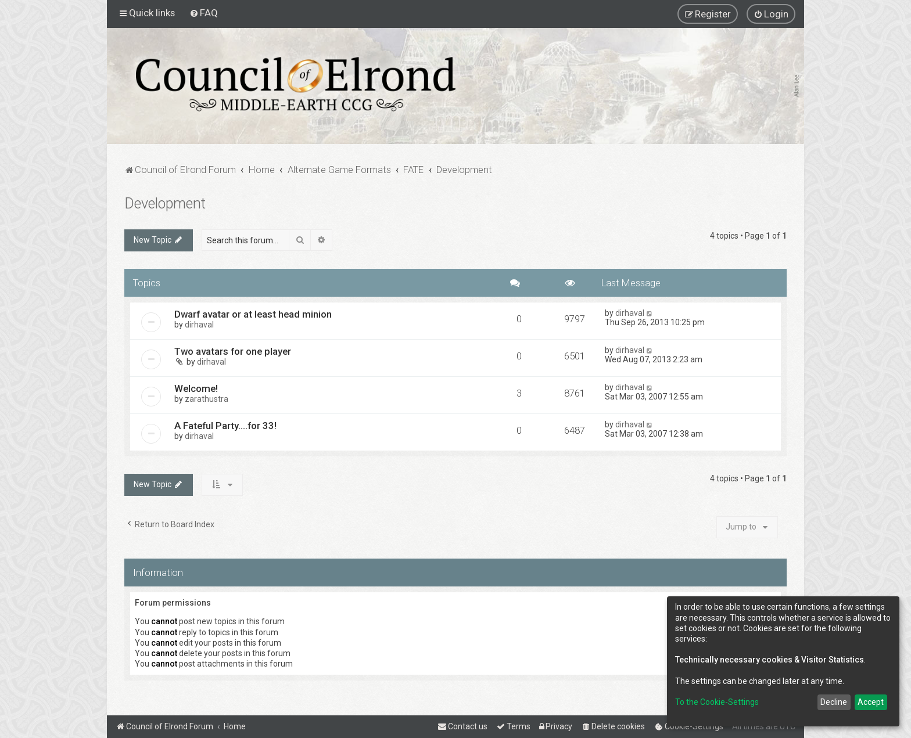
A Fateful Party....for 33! (225, 425)
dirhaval (199, 324)
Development (165, 203)
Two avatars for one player (232, 351)
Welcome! (196, 388)
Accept (871, 702)
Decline (833, 702)
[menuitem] (203, 12)
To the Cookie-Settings (717, 702)
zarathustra (206, 399)
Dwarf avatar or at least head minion (253, 314)
